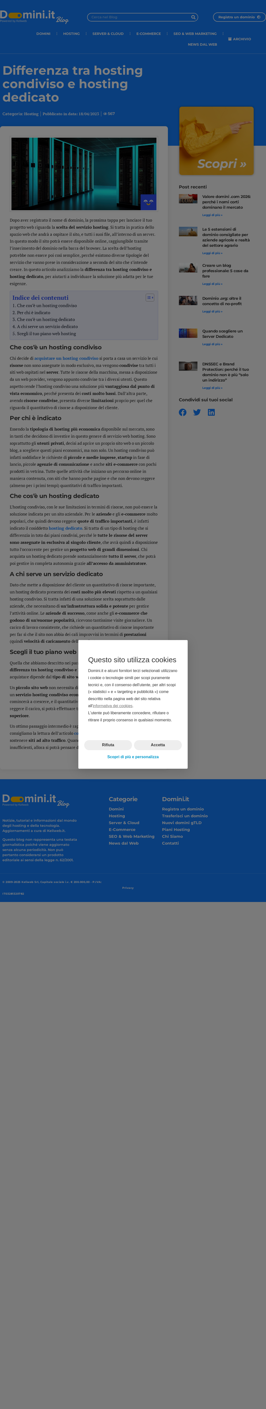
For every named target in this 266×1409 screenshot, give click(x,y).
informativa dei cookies (113, 706)
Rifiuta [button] (108, 745)
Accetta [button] (158, 745)
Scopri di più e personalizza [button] (133, 757)
